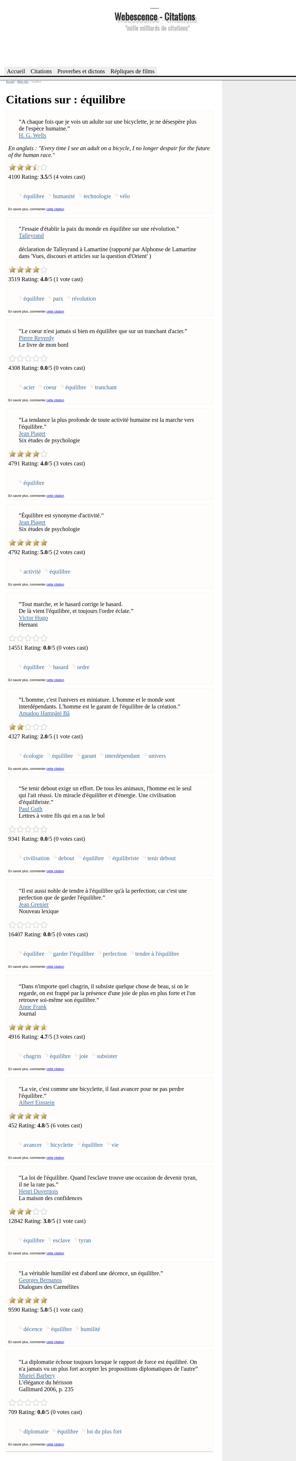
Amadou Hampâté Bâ (44, 713)
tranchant (106, 387)
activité (32, 571)
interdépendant (122, 756)
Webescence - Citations (154, 16)
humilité (90, 1329)
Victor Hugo (33, 617)
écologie (34, 756)
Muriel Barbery (37, 1375)
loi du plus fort (104, 1431)
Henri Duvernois (38, 1191)
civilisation (37, 858)
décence (33, 1329)
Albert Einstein (37, 1102)
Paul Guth (31, 809)
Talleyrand (31, 235)
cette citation (55, 209)
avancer (33, 1145)
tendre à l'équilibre (157, 953)
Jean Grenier (34, 904)
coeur (50, 387)
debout (66, 858)
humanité (64, 196)
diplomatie (36, 1431)
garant (89, 756)
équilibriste (126, 858)
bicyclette (61, 1145)
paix (58, 298)
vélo (125, 196)
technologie (97, 196)
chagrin (32, 1056)
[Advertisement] (154, 48)
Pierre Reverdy (36, 338)
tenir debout (161, 858)
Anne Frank (33, 1006)
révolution (84, 298)
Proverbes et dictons (81, 71)
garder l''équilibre (73, 953)
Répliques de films (132, 71)
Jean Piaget (32, 433)
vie (115, 1145)
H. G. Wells (32, 135)
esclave (61, 1240)
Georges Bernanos (40, 1280)
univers (157, 756)
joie (83, 1056)
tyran (85, 1240)
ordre (83, 667)
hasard (60, 667)
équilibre (34, 196)
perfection (115, 953)
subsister (107, 1056)
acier (29, 387)
